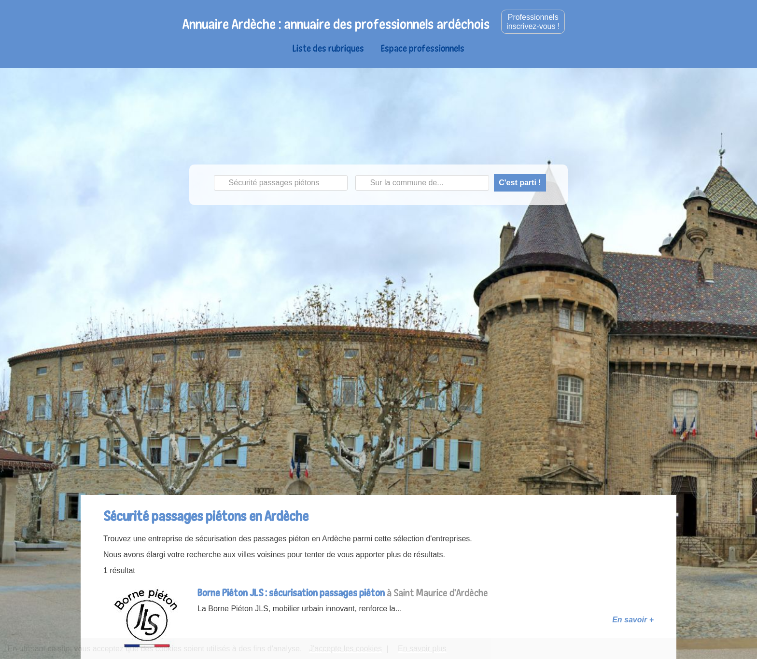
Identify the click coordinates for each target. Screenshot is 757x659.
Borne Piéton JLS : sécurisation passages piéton (291, 593)
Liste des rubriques (328, 48)
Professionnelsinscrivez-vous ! (533, 21)
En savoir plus (422, 649)
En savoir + (633, 620)
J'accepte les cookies (345, 649)
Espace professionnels (422, 48)
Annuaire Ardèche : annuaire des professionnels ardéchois (336, 24)
